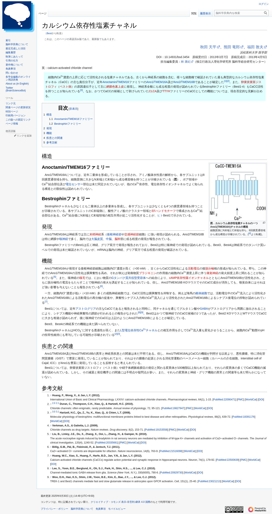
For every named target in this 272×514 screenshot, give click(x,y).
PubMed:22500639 (227, 459)
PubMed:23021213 (209, 481)
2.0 (53, 403)
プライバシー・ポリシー (54, 508)
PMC (240, 399)
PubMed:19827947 (173, 408)
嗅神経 (63, 239)
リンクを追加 (24, 135)
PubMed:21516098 (171, 451)
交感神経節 (131, 234)
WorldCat (251, 399)
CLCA (153, 91)
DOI (261, 399)
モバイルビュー (117, 508)
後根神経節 (114, 234)
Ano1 (149, 82)
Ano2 (177, 82)
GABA (204, 308)
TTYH (166, 91)
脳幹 (117, 239)
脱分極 (209, 268)
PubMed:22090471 (224, 399)
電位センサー (74, 184)
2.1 (57, 403)
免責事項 (101, 508)
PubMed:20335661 (107, 442)
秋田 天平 (208, 47)
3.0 (53, 411)
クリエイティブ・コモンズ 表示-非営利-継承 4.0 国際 (120, 501)
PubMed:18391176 (243, 416)
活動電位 (193, 268)
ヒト (160, 215)
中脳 (109, 239)
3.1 (57, 411)
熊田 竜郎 (232, 47)
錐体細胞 (201, 293)
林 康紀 (185, 61)
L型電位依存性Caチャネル (138, 330)
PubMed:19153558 (156, 429)
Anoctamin (109, 82)
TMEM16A (161, 82)
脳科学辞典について (82, 508)
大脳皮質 (97, 239)
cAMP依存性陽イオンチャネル (189, 277)
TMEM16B (188, 82)
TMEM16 (123, 82)
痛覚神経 (212, 273)
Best (49, 33)
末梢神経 (95, 234)
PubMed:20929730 (171, 472)
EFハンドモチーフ (164, 210)
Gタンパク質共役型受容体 (128, 277)
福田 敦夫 (255, 47)
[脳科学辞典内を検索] (241, 13)
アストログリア (85, 308)
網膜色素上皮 (115, 86)
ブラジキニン (147, 273)
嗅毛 (82, 277)
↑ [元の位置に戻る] (50, 395)
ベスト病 (65, 86)
